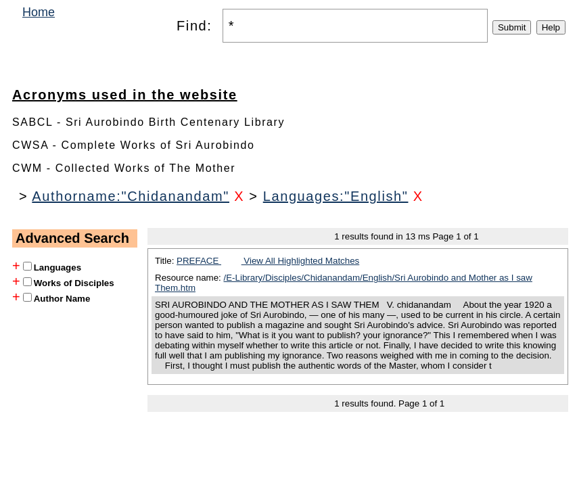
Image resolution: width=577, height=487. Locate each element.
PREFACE (199, 261)
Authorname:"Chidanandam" (130, 196)
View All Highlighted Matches (300, 261)
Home (38, 12)
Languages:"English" (336, 196)
